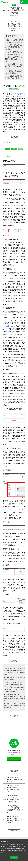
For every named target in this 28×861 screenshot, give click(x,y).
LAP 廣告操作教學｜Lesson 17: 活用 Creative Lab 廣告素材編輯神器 (14, 819)
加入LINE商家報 (14, 759)
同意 (14, 857)
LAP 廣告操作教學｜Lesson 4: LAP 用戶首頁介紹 (14, 779)
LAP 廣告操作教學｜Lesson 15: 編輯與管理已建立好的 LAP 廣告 (14, 809)
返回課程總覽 (14, 830)
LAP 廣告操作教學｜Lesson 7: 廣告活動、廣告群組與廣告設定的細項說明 (14, 799)
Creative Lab (9, 326)
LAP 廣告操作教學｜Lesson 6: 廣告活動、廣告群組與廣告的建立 (14, 788)
